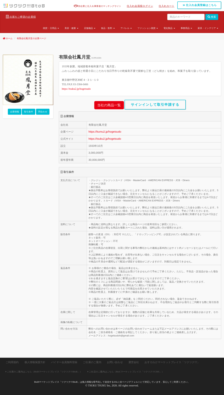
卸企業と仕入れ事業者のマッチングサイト (97, 6)
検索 (212, 16)
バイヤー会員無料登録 (64, 362)
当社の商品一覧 (109, 105)
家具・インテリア (208, 28)
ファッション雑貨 (147, 28)
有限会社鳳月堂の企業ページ (31, 38)
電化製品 (169, 28)
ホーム (8, 38)
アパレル (126, 28)
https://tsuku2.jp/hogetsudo (76, 88)
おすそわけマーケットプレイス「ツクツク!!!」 (172, 362)
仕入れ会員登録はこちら (200, 5)
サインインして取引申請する (155, 104)
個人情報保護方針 (35, 362)
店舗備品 (90, 28)
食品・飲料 (108, 28)
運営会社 (133, 362)
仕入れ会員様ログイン (140, 6)
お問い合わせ (115, 362)
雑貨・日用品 (51, 28)
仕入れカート (167, 6)
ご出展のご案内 (92, 362)
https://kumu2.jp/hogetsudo (104, 131)
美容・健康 (71, 28)
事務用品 (186, 28)
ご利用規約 (12, 362)
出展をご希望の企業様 (21, 16)
